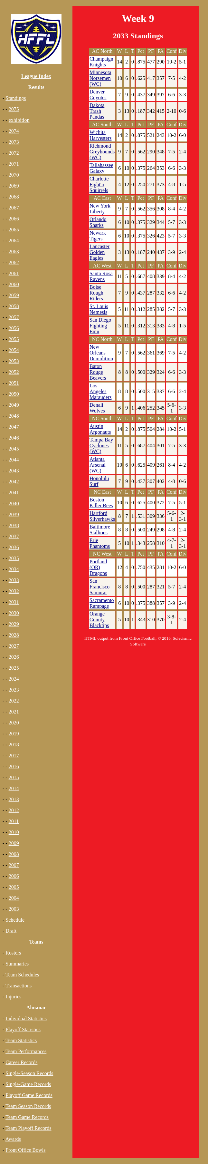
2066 (14, 218)
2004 (14, 898)
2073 (14, 142)
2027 (14, 646)
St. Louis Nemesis (99, 309)
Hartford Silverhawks (102, 516)
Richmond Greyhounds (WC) (102, 151)
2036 (14, 547)
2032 (14, 591)
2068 (14, 196)
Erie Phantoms (100, 543)
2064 (14, 240)
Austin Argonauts (100, 429)
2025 (14, 668)
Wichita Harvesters (100, 135)
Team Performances (25, 1051)
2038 (14, 525)
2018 (14, 744)
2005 (14, 887)
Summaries (17, 963)
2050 (14, 394)
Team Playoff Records (28, 1128)
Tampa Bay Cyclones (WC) (101, 445)
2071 (14, 164)
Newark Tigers (98, 235)
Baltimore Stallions (100, 529)
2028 (14, 635)
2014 (14, 788)
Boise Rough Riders (96, 292)
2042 (14, 481)
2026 (14, 657)
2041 (14, 492)
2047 (14, 427)
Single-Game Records (28, 1084)
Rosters (13, 952)
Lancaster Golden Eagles (99, 252)
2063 (14, 251)
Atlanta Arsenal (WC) (98, 464)
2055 (14, 339)
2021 (14, 711)
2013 (14, 799)
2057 (14, 317)
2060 (14, 284)
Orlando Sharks (98, 222)
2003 (14, 909)
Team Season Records (28, 1106)
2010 (14, 832)
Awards (13, 1139)
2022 (14, 700)
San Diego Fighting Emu (100, 325)
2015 (14, 777)
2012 (14, 810)
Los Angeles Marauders (100, 391)
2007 (14, 865)
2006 (14, 876)
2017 (14, 755)
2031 (14, 602)
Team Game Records (27, 1117)
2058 (14, 306)
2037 (14, 536)
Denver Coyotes (98, 94)
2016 (14, 766)
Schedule (14, 920)
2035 (14, 558)
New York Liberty (100, 208)
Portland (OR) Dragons (98, 567)
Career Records (21, 1062)
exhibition (19, 120)
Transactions (18, 985)
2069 (14, 186)
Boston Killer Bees (101, 502)
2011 (14, 821)
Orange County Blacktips (99, 619)
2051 (14, 383)
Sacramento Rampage (102, 603)
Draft (10, 931)
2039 (14, 514)
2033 (14, 580)
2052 (14, 372)
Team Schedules (22, 974)
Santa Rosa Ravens (101, 276)
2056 (14, 328)
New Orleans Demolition (101, 352)
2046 (14, 438)
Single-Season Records (29, 1073)
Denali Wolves (97, 407)
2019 (14, 733)
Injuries (13, 996)
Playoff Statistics (23, 1029)
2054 (14, 350)
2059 (14, 295)
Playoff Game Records (28, 1095)
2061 (14, 273)
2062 (14, 262)
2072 (14, 153)
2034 (14, 569)
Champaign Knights (101, 61)
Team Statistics (21, 1040)
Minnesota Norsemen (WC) (100, 78)
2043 (14, 470)
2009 (14, 843)
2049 (14, 405)
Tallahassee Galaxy (101, 168)
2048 (14, 416)
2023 (14, 690)
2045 (14, 448)
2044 (14, 459)
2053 (14, 361)
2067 (14, 207)
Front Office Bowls (25, 1150)
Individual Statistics (26, 1018)
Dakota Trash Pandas (97, 111)
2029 (14, 624)
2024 (14, 679)
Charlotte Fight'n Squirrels (99, 184)
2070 (14, 175)
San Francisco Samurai (99, 586)
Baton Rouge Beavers (98, 372)
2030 (14, 613)
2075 (14, 109)
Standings (15, 98)
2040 (14, 503)
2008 (14, 854)
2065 (14, 229)
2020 (14, 722)
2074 (14, 131)
